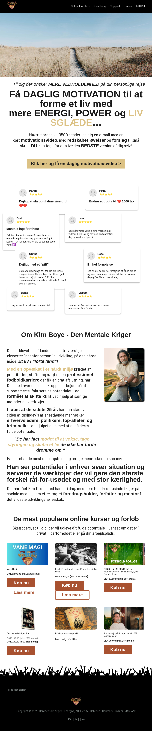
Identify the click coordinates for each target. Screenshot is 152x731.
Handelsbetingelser (16, 689)
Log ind (140, 5)
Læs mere (24, 592)
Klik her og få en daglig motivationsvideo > (76, 163)
